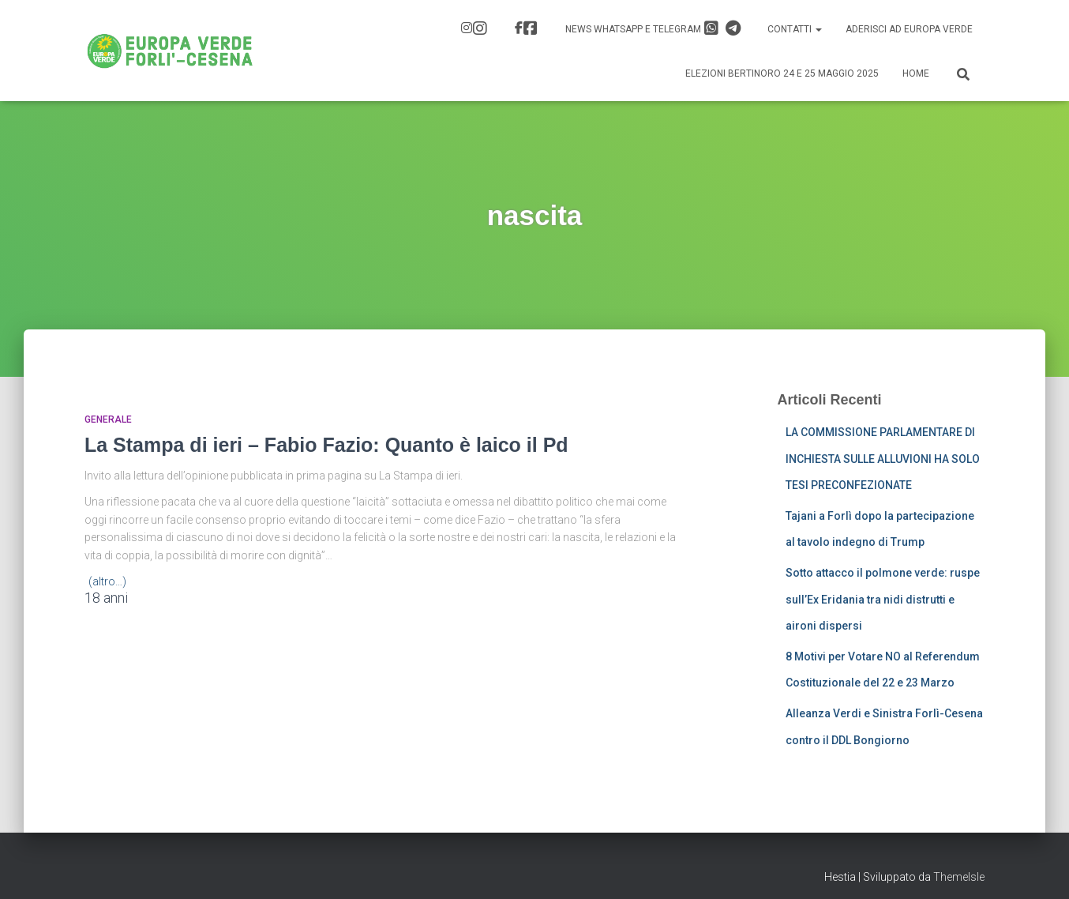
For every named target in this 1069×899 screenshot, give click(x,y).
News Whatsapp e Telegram (653, 28)
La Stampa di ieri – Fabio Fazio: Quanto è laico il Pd (326, 445)
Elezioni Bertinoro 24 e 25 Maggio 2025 (782, 73)
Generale (108, 419)
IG (480, 28)
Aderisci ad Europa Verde (909, 29)
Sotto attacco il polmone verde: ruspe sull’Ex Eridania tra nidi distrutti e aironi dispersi (883, 599)
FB (530, 28)
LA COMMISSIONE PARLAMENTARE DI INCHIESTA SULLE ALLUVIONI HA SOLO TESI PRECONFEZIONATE (883, 458)
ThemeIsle (959, 877)
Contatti (794, 29)
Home (915, 73)
